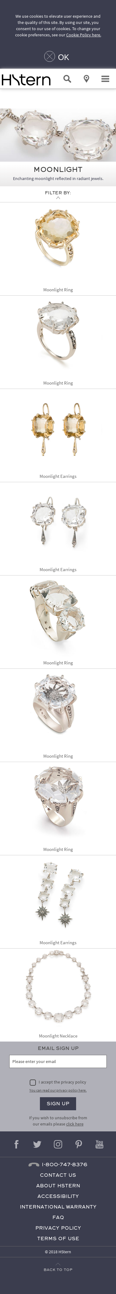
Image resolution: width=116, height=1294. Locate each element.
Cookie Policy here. (83, 35)
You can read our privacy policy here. (58, 1090)
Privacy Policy (58, 1228)
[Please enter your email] (58, 1061)
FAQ (58, 1217)
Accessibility (58, 1196)
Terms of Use (58, 1238)
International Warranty (58, 1206)
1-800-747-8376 (64, 1164)
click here (75, 1124)
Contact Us (58, 1175)
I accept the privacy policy (62, 1082)
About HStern (58, 1185)
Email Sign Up (58, 1048)
